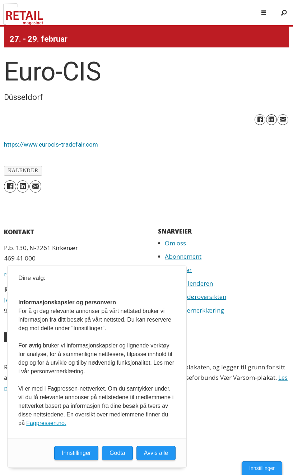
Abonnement (183, 256)
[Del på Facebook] (260, 119)
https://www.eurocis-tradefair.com (51, 144)
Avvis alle (156, 453)
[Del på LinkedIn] (271, 119)
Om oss (175, 243)
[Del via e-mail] (283, 119)
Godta (117, 453)
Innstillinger (262, 468)
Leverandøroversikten (195, 296)
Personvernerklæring (194, 310)
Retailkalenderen (189, 283)
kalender (23, 170)
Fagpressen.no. (46, 423)
